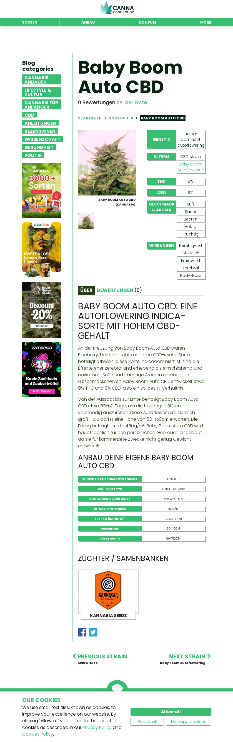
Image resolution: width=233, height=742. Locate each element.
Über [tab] (86, 290)
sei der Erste (132, 102)
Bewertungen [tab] (119, 290)
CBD (29, 114)
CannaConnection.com (116, 8)
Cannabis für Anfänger (41, 104)
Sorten (117, 118)
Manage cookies (188, 721)
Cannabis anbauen (36, 79)
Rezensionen (40, 131)
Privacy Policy (97, 727)
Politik (33, 155)
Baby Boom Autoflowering (190, 167)
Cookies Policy (37, 734)
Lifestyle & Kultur (37, 92)
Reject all (147, 721)
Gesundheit (39, 147)
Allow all (171, 711)
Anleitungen (40, 123)
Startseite (89, 118)
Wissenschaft (42, 139)
